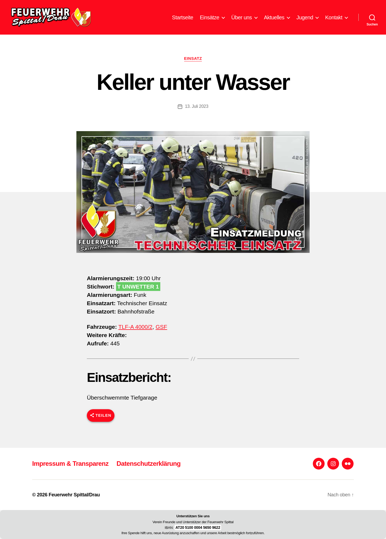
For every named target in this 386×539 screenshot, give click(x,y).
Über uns (241, 20)
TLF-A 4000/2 (135, 331)
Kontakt (333, 20)
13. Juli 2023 (196, 110)
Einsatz (193, 63)
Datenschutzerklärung (149, 463)
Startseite (182, 20)
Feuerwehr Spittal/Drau (74, 494)
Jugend (304, 20)
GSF (161, 331)
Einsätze (209, 20)
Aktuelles (274, 20)
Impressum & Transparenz (70, 463)
